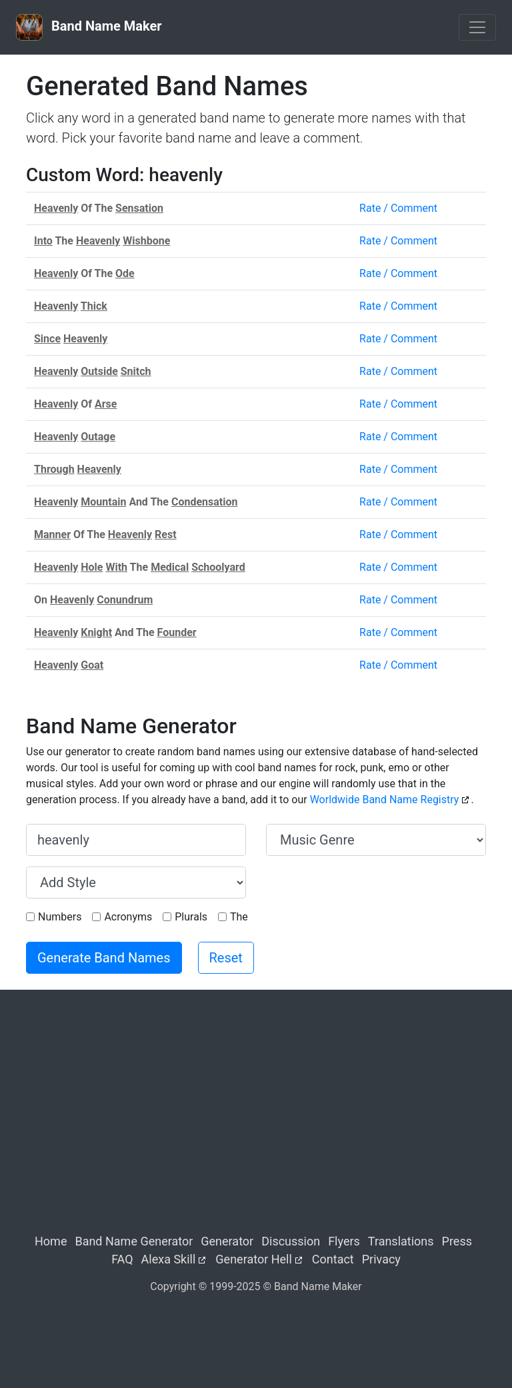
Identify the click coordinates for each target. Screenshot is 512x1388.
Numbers (59, 916)
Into (43, 240)
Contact (333, 1259)
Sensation (139, 208)
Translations (401, 1241)
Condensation (204, 502)
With (116, 567)
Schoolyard (218, 567)
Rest (166, 534)
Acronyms (128, 916)
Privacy (381, 1259)
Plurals (191, 916)
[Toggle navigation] (477, 27)
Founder (177, 632)
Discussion (290, 1241)
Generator (227, 1241)
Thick (94, 306)
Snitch (136, 371)
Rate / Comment (398, 208)
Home (51, 1241)
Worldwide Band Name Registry (384, 799)
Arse (106, 404)
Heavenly (56, 208)
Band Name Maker (89, 27)
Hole (92, 567)
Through (54, 469)
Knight (96, 632)
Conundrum (125, 599)
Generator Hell (253, 1259)
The (239, 916)
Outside (99, 371)
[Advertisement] (256, 1123)
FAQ (122, 1259)
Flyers (344, 1241)
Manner (52, 534)
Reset (226, 958)
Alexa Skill (168, 1259)
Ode (125, 273)
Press (457, 1241)
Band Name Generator (134, 1241)
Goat (92, 665)
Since (47, 338)
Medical (170, 567)
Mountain (103, 502)
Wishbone (146, 240)
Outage (98, 436)
